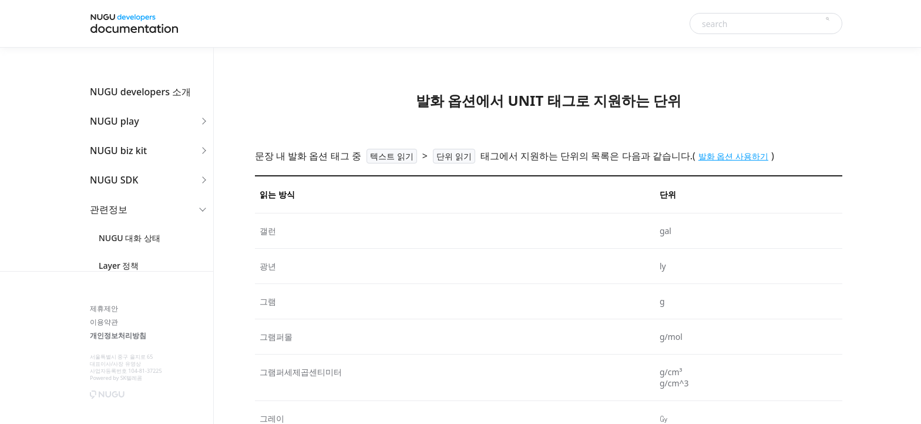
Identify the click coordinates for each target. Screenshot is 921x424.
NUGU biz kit (118, 150)
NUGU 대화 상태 (129, 237)
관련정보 (108, 209)
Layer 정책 (119, 265)
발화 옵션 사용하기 (733, 156)
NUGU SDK (114, 179)
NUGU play (114, 121)
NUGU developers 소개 (140, 91)
